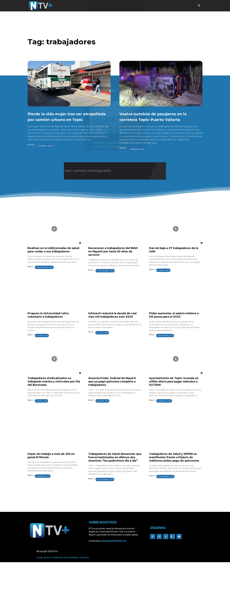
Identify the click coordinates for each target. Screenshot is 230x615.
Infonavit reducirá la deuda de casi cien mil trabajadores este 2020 (112, 322)
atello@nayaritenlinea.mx (114, 550)
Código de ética (44, 567)
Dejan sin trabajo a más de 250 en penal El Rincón (54, 461)
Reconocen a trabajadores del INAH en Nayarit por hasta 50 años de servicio (111, 257)
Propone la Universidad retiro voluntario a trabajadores (50, 320)
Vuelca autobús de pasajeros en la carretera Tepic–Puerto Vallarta (160, 119)
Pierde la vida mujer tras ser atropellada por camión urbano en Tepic (68, 119)
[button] (199, 5)
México (91, 341)
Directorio (84, 567)
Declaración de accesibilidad (65, 567)
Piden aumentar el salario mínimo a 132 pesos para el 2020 (175, 320)
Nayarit (31, 151)
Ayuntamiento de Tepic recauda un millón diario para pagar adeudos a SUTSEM (174, 388)
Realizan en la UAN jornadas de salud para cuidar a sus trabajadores (52, 257)
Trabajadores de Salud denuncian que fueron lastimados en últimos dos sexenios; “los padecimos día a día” (114, 465)
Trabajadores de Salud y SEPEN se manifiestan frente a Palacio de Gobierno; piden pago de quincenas (175, 465)
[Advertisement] (53, 512)
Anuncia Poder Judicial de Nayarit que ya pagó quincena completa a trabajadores (114, 388)
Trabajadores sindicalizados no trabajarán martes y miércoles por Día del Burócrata (54, 388)
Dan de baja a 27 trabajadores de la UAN (175, 255)
